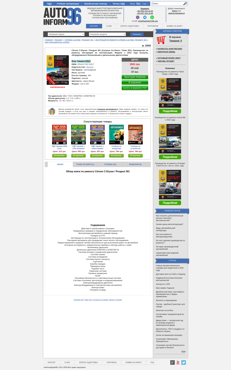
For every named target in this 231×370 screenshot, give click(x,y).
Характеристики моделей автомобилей (167, 254)
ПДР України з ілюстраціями (78, 147)
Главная (49, 40)
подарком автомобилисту (107, 109)
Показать (137, 34)
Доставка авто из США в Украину (170, 274)
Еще (183, 351)
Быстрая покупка (134, 77)
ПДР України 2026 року (59, 147)
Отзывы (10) (110, 164)
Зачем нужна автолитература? (169, 224)
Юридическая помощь (95, 4)
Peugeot (59, 40)
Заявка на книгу (175, 26)
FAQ (152, 362)
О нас (109, 26)
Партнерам (152, 26)
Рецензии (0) (135, 164)
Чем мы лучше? (165, 61)
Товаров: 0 (175, 41)
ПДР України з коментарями (97, 147)
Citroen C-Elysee (73, 40)
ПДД (49, 4)
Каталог (94, 26)
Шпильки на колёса (164, 310)
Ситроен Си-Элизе (100, 300)
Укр (144, 4)
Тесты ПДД (119, 4)
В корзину (59, 155)
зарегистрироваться (176, 13)
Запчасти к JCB (163, 284)
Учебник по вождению (116, 147)
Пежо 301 (88, 300)
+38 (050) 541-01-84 (145, 11)
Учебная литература (68, 4)
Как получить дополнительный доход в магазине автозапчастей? (169, 218)
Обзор (60, 164)
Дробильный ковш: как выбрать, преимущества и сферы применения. (170, 294)
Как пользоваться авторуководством (164, 235)
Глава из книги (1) (85, 164)
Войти (174, 11)
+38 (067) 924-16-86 (145, 13)
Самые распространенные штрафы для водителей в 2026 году (170, 267)
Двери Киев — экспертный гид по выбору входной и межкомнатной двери (169, 322)
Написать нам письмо (169, 49)
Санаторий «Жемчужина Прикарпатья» (167, 340)
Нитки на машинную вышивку (169, 335)
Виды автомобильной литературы (165, 229)
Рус (138, 3)
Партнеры (112, 362)
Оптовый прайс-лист (169, 58)
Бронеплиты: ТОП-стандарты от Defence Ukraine (170, 330)
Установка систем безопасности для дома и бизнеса (170, 346)
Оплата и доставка (129, 26)
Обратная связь (166, 52)
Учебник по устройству (135, 147)
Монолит (90, 67)
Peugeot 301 (87, 40)
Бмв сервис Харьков (165, 288)
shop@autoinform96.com (148, 21)
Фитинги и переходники (166, 300)
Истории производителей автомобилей (167, 248)
